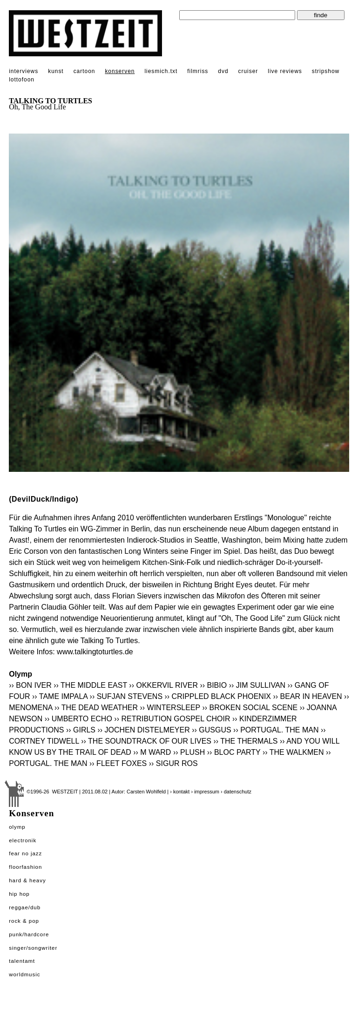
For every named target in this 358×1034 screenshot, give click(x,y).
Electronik (22, 840)
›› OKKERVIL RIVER (163, 685)
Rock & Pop (24, 921)
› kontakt (179, 791)
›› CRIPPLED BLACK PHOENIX (218, 696)
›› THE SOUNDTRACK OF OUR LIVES (146, 741)
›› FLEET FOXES (118, 763)
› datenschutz (236, 791)
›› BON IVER (30, 685)
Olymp (17, 827)
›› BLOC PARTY (234, 752)
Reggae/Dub (25, 907)
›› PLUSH (189, 752)
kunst (55, 71)
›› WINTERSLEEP (170, 708)
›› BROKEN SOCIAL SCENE (249, 708)
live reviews (285, 71)
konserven (120, 71)
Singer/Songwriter (33, 948)
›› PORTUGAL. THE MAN (275, 730)
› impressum (205, 791)
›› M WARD (152, 752)
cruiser (248, 71)
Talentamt (22, 961)
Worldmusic (24, 974)
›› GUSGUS (211, 730)
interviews (23, 71)
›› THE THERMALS (245, 741)
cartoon (84, 71)
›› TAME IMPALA (60, 696)
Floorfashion (25, 867)
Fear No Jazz (25, 853)
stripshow (325, 71)
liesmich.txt (160, 71)
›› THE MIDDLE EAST (90, 685)
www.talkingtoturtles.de (95, 652)
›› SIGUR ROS (173, 763)
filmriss (197, 71)
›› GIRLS (80, 730)
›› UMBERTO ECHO (78, 719)
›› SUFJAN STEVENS (126, 696)
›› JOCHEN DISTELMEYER (143, 730)
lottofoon (21, 79)
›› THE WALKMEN (293, 752)
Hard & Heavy (27, 880)
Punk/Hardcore (29, 934)
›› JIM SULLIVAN (257, 685)
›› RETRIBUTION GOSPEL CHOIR (172, 719)
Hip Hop (19, 894)
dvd (223, 71)
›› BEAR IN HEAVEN (307, 696)
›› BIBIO (213, 685)
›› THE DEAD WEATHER (96, 708)
